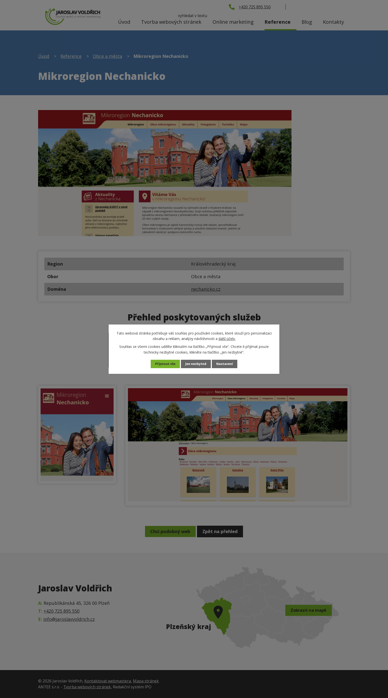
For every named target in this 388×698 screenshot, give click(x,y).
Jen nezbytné (196, 363)
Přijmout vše (163, 363)
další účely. (227, 338)
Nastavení (227, 363)
